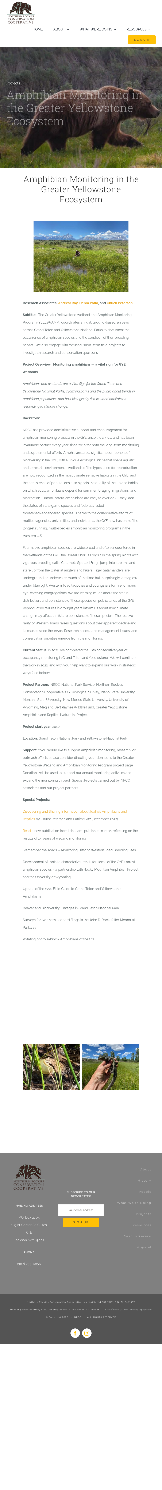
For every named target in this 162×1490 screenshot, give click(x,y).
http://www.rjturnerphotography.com (128, 1309)
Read (27, 831)
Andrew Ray (68, 303)
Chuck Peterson (120, 303)
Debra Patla (88, 303)
